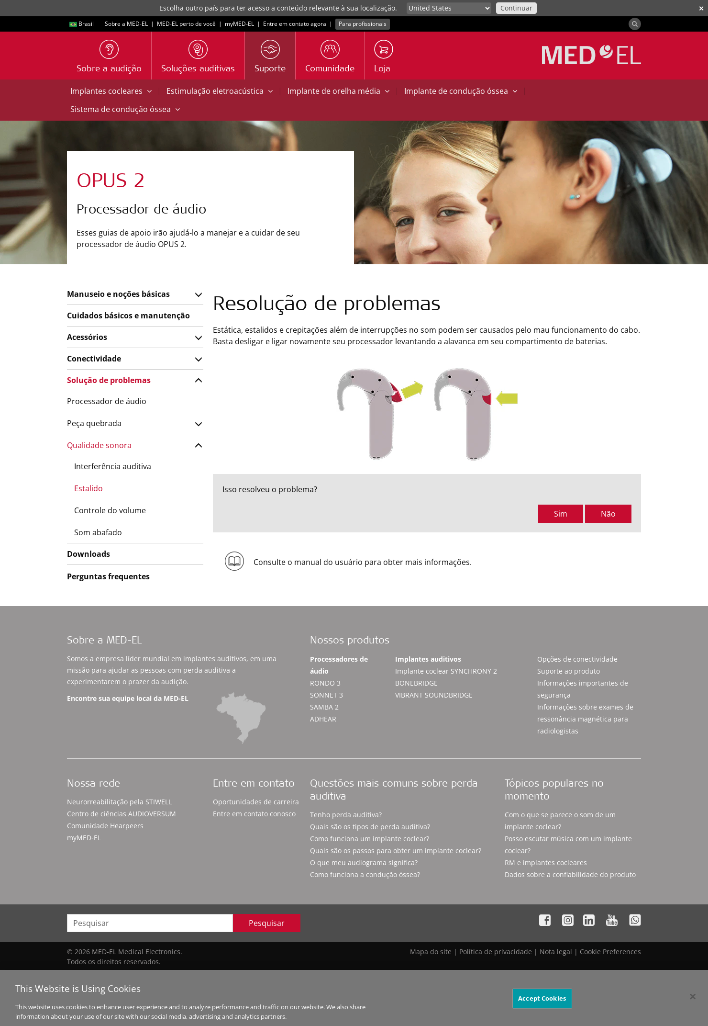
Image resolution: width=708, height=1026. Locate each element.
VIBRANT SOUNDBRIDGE (434, 694)
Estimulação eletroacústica (219, 91)
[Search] (635, 24)
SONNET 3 (326, 694)
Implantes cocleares (111, 91)
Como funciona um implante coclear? (369, 838)
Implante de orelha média (338, 91)
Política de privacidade (495, 951)
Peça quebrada (94, 423)
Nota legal (556, 951)
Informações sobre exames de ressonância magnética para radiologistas (585, 718)
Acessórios (87, 337)
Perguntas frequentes (108, 576)
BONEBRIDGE (416, 683)
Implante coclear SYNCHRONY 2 (446, 671)
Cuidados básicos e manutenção (128, 315)
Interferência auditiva (112, 466)
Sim (560, 513)
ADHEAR (323, 718)
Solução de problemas (109, 380)
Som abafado (98, 532)
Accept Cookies (542, 1003)
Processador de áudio (106, 401)
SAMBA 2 (324, 706)
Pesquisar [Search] (267, 923)
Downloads (88, 554)
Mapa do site (431, 951)
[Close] (692, 1001)
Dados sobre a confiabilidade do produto (570, 874)
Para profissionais (363, 24)
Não (608, 513)
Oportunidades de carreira (256, 801)
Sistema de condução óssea (125, 109)
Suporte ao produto (568, 671)
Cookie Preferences (610, 951)
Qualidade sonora (99, 445)
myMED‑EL (239, 24)
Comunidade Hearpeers (105, 825)
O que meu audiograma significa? (364, 862)
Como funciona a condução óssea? (365, 874)
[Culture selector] (449, 8)
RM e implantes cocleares (546, 862)
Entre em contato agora (294, 24)
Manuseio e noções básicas (118, 294)
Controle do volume (110, 510)
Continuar (516, 7)
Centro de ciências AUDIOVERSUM (121, 813)
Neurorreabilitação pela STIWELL (119, 801)
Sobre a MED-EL (126, 24)
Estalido (88, 488)
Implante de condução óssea (460, 91)
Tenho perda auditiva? (346, 814)
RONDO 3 (325, 683)
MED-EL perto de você (186, 24)
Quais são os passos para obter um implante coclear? (395, 850)
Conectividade (94, 358)
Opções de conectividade (577, 659)
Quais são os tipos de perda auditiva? (370, 826)
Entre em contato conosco (254, 813)
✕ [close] (701, 8)
